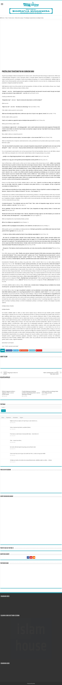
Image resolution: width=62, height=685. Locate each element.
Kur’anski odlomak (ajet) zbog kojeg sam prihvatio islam (23, 447)
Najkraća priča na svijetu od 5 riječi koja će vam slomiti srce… (24, 420)
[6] (8, 262)
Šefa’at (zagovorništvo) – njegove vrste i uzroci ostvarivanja (9, 393)
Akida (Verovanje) (19, 17)
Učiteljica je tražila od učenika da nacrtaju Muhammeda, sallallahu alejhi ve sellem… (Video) (31, 460)
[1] (37, 81)
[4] (39, 191)
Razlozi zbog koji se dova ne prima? (12, 373)
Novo (3, 417)
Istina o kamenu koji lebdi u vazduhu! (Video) (20, 427)
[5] (37, 194)
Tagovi (21, 417)
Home (2, 17)
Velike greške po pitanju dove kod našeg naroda (50, 392)
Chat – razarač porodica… (16, 440)
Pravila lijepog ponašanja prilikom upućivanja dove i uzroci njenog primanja (31, 393)
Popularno (8, 417)
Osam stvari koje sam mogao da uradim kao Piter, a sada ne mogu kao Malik (27, 453)
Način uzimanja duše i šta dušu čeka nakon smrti (50, 373)
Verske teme (11, 17)
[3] (18, 186)
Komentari (15, 417)
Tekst (6, 17)
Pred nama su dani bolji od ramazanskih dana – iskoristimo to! (24, 434)
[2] (38, 153)
